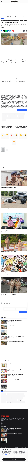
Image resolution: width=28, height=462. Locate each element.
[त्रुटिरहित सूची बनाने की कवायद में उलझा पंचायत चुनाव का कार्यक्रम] (4, 365)
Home (1, 16)
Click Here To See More (22, 110)
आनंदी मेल (5, 454)
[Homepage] (14, 1)
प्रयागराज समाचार (15, 400)
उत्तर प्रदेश (4, 16)
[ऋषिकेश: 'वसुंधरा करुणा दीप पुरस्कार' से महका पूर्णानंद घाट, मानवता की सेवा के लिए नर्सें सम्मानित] (4, 435)
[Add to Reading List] (26, 31)
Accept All (14, 459)
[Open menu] (1, 1)
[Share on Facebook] (1, 31)
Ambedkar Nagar (21, 402)
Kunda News (9, 393)
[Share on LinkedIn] (8, 31)
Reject (20, 456)
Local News (4, 119)
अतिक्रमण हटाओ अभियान (16, 114)
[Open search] (26, 1)
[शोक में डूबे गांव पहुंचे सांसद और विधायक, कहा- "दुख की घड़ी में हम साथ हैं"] (4, 371)
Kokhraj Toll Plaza (20, 116)
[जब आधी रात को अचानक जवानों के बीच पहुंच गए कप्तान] (4, 386)
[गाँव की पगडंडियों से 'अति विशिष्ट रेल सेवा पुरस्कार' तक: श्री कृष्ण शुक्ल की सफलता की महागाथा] (4, 440)
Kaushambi (15, 116)
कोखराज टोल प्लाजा (5, 114)
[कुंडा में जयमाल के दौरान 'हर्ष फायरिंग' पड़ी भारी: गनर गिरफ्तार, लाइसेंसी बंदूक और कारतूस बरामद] (4, 343)
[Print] (24, 31)
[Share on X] (4, 31)
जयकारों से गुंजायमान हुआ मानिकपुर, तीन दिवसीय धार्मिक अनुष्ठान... (16, 379)
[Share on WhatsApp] (6, 31)
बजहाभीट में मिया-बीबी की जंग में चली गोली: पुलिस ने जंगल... (15, 336)
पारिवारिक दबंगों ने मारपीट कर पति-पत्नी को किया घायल (8, 272)
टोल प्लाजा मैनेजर (10, 116)
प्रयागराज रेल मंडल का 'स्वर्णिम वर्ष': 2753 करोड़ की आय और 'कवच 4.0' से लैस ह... (7, 127)
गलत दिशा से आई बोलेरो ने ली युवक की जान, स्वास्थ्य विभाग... (15, 325)
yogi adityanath (3, 402)
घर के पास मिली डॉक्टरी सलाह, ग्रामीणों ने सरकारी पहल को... (15, 374)
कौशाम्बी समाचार (15, 402)
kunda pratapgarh (8, 400)
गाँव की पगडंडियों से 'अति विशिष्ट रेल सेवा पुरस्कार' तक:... (14, 438)
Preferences (8, 456)
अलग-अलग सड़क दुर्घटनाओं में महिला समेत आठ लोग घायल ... (9, 208)
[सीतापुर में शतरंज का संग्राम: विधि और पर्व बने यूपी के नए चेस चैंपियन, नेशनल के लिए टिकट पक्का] (4, 332)
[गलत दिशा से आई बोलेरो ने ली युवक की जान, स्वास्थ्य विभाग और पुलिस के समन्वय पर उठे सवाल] (4, 327)
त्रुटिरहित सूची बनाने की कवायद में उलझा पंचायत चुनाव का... (15, 363)
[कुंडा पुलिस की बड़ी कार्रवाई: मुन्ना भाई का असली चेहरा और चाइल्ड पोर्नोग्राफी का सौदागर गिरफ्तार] (4, 322)
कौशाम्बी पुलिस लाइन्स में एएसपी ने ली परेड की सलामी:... (9, 251)
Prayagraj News (3, 393)
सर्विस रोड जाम (22, 114)
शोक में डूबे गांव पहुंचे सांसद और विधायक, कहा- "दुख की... (15, 369)
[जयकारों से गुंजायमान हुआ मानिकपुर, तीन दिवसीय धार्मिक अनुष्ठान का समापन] (4, 381)
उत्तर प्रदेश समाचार (5, 116)
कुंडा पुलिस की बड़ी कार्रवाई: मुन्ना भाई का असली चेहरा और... (15, 320)
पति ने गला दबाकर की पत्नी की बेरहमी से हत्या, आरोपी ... (9, 187)
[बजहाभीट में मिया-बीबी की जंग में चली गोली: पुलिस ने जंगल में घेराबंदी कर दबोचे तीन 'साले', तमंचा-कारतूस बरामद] (4, 338)
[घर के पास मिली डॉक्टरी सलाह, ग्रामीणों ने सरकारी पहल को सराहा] (4, 376)
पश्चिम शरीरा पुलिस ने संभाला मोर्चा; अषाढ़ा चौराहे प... (8, 294)
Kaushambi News (15, 393)
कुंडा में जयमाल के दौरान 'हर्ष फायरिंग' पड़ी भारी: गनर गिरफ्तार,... (15, 341)
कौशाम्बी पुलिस (10, 114)
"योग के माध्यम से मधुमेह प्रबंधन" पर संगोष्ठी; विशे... (8, 230)
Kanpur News (21, 393)
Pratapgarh (20, 400)
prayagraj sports (9, 402)
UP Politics (2, 400)
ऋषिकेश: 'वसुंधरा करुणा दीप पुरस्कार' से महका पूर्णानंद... (15, 433)
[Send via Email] (13, 31)
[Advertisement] (14, 10)
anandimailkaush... (3, 274)
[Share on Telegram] (10, 31)
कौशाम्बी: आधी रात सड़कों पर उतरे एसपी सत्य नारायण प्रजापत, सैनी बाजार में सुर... (21, 127)
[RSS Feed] (7, 150)
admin (7, 147)
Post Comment (23, 312)
